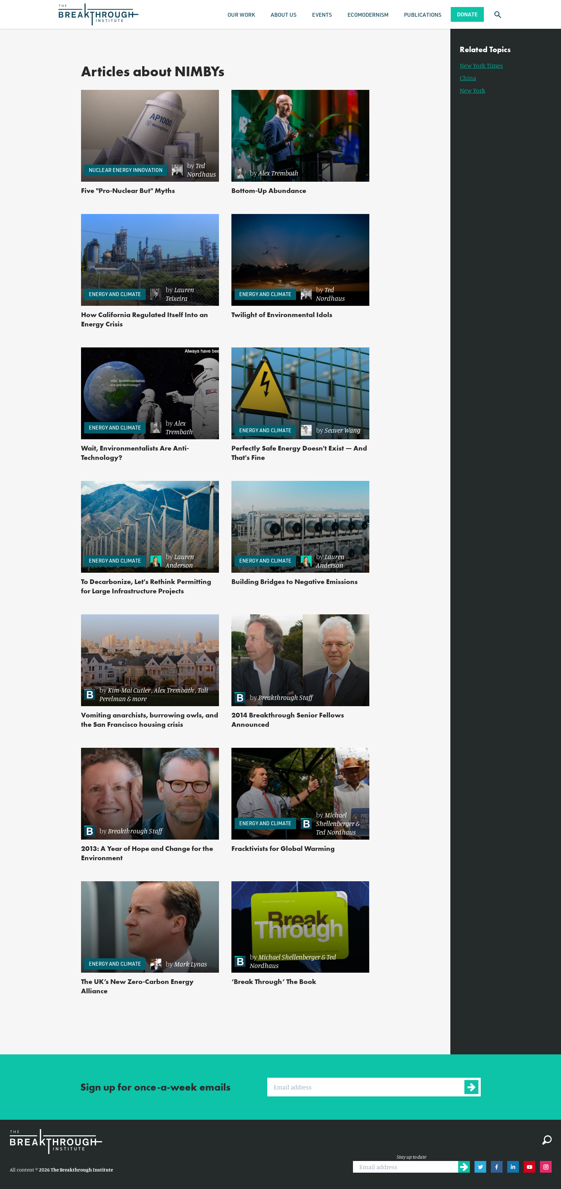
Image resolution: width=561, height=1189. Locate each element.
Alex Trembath (278, 172)
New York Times (481, 65)
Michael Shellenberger (335, 819)
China (468, 78)
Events (322, 14)
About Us (283, 14)
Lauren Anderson (180, 560)
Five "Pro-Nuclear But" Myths (128, 190)
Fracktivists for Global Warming (283, 848)
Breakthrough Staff (285, 697)
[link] (194, 170)
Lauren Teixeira (180, 293)
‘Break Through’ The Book (273, 981)
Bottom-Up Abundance (268, 190)
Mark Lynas (190, 963)
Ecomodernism (368, 14)
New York (472, 90)
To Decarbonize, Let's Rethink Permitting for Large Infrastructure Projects (146, 586)
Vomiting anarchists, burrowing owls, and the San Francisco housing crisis (149, 719)
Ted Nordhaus (201, 169)
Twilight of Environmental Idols (281, 314)
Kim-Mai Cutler (129, 690)
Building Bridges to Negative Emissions (294, 581)
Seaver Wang (342, 430)
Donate (467, 14)
